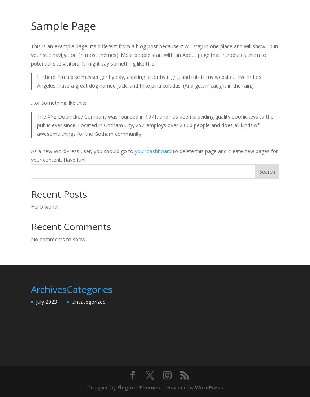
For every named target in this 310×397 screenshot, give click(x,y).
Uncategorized (89, 301)
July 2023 (46, 301)
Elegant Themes (138, 387)
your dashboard (153, 151)
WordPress (209, 387)
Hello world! (44, 206)
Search (267, 171)
